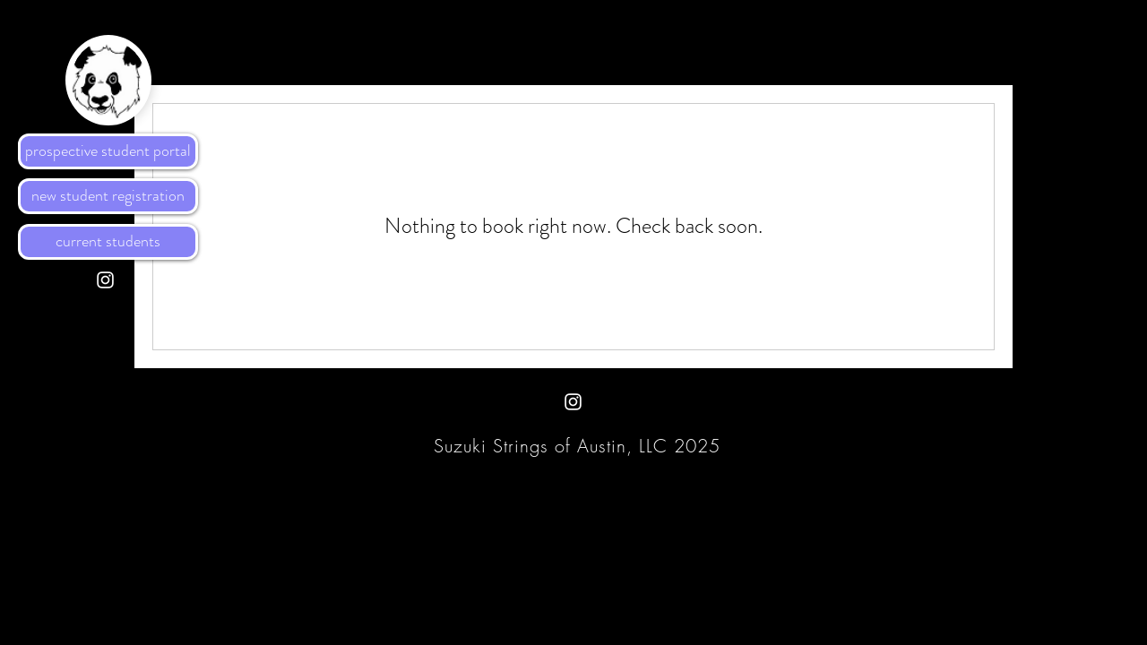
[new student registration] (108, 196)
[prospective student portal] (108, 151)
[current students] (108, 242)
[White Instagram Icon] (105, 280)
